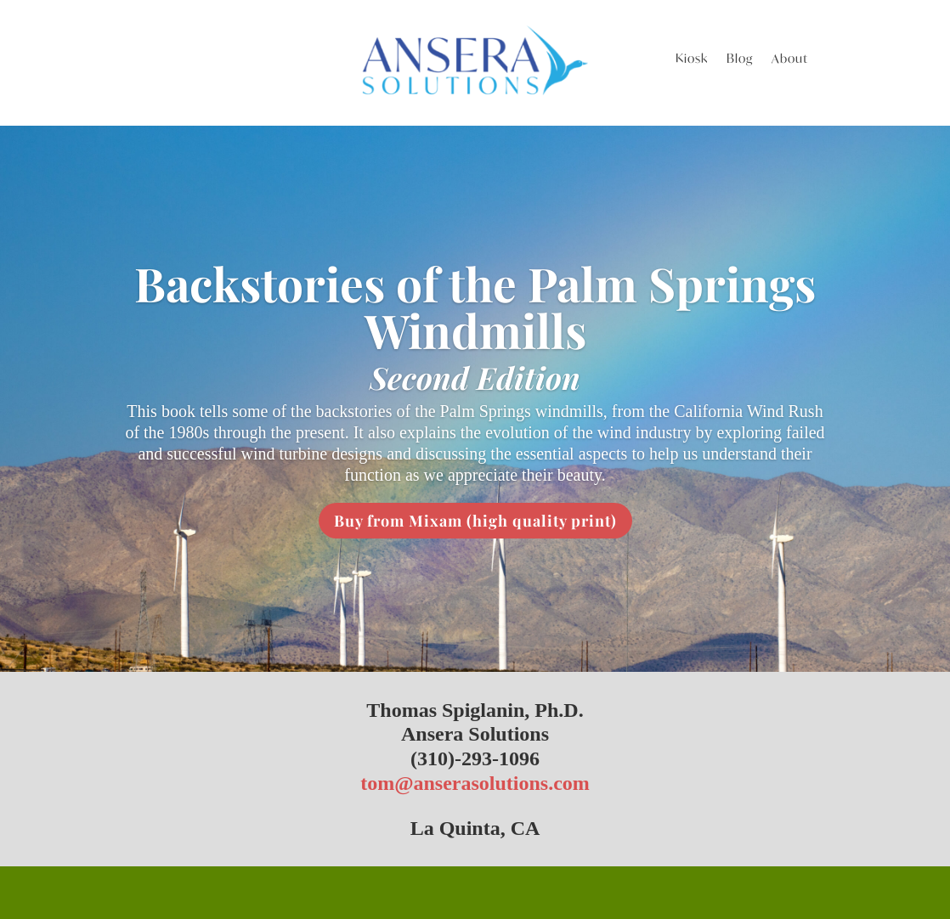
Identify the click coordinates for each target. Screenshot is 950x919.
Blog (740, 59)
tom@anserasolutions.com (475, 783)
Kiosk (692, 59)
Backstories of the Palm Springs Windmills (475, 306)
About (790, 59)
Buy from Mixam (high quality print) (475, 520)
